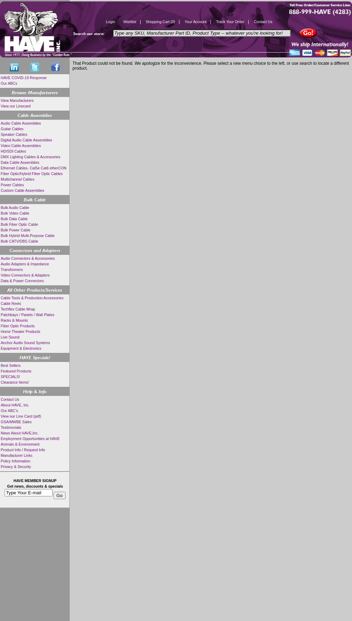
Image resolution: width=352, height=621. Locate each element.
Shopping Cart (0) (160, 22)
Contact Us (263, 22)
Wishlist (129, 22)
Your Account (195, 22)
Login (110, 22)
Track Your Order (230, 22)
